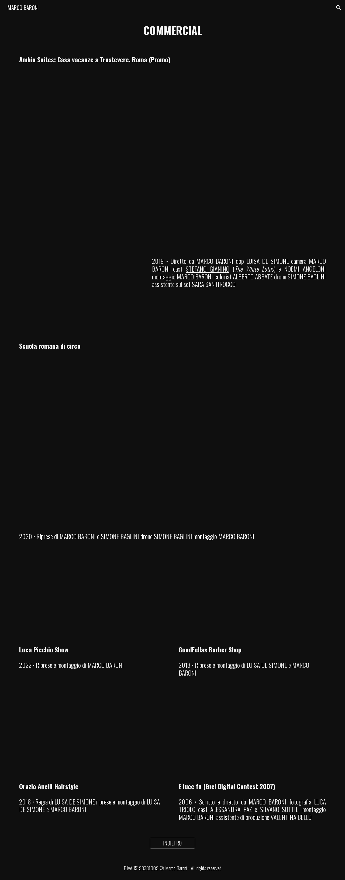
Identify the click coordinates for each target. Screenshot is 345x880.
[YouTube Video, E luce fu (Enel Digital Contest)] (252, 736)
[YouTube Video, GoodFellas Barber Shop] (252, 599)
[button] (338, 7)
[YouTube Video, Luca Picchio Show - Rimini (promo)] (92, 599)
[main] (172, 30)
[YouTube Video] (172, 154)
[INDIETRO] (172, 843)
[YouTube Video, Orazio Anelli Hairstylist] (92, 736)
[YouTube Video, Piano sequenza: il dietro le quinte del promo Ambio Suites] (79, 290)
